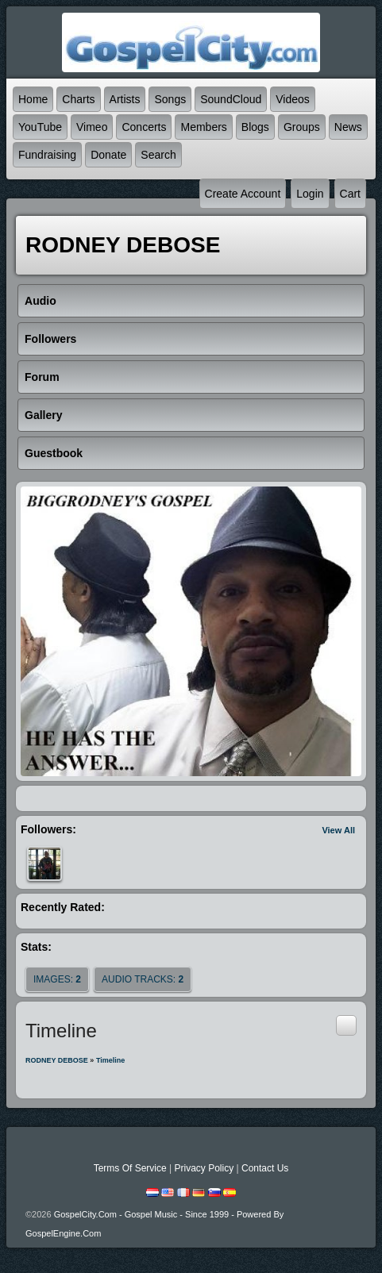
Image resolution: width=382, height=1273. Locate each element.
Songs (170, 99)
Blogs (255, 127)
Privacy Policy (203, 1168)
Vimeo (91, 127)
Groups (302, 127)
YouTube (40, 127)
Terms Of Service (130, 1168)
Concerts (144, 127)
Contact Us (264, 1168)
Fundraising (47, 154)
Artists (125, 99)
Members (203, 127)
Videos (293, 99)
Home (33, 99)
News (348, 127)
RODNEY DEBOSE (56, 1060)
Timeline (110, 1060)
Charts (78, 99)
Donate (108, 154)
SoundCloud (230, 99)
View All (338, 830)
